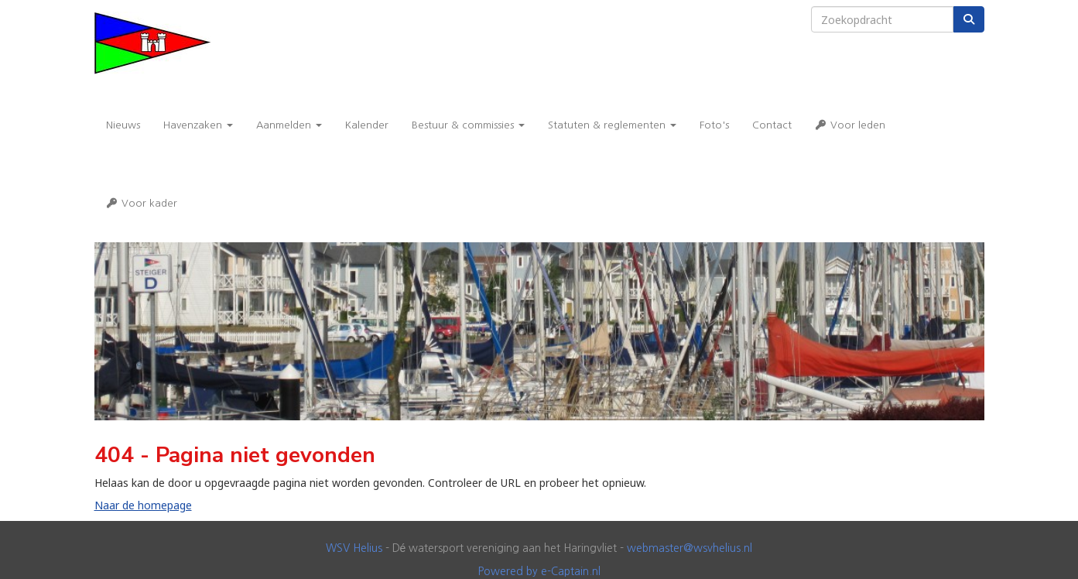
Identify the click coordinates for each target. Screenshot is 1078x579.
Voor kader (141, 203)
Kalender (366, 125)
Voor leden (850, 125)
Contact (772, 125)
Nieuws (123, 125)
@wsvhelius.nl (689, 548)
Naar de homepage (143, 505)
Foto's (714, 125)
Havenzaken (198, 125)
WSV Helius (354, 548)
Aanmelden (289, 125)
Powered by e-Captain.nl (539, 571)
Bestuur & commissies (468, 125)
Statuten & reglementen (612, 125)
